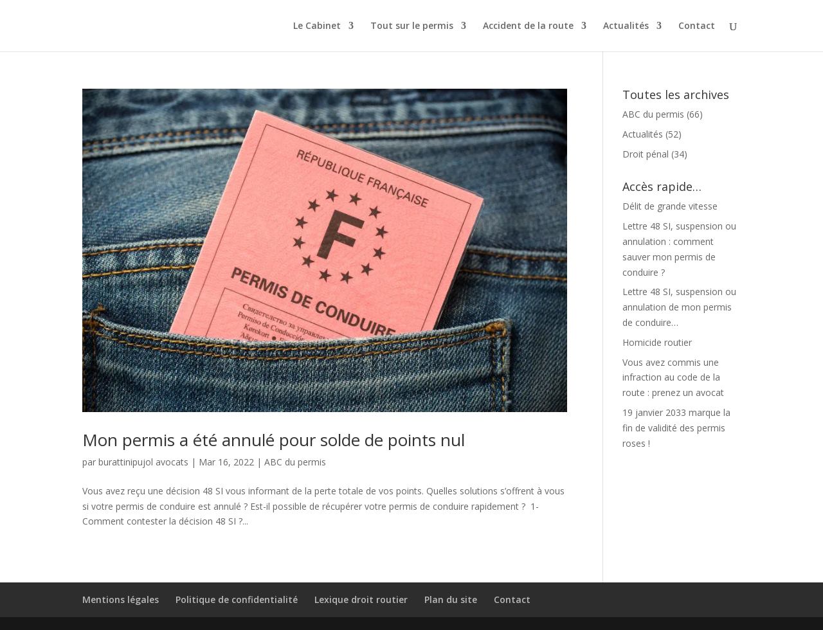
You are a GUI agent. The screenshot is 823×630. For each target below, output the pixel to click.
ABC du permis (295, 462)
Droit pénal (645, 154)
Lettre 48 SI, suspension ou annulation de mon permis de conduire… (679, 306)
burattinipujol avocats (143, 462)
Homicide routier (657, 342)
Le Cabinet (317, 26)
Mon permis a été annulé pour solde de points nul (273, 439)
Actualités (626, 26)
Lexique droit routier (361, 599)
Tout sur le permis (411, 26)
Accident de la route (528, 26)
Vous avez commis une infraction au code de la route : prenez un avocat (673, 377)
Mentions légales (120, 599)
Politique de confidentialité (237, 599)
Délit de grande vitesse (670, 206)
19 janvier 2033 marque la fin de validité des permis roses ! (676, 427)
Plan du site (450, 599)
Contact (696, 26)
